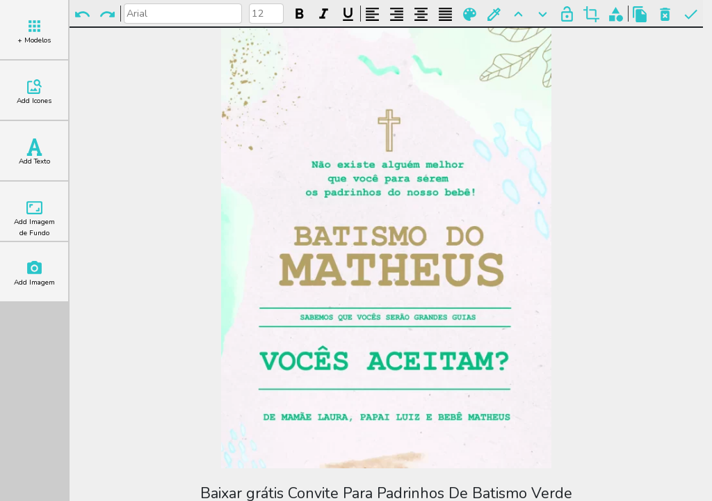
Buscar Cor (494, 14)
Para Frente (518, 14)
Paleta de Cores (470, 14)
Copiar (640, 14)
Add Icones (34, 92)
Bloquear (567, 14)
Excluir (665, 14)
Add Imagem (34, 273)
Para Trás (543, 14)
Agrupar (616, 14)
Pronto (691, 14)
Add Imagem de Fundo (34, 218)
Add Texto (34, 152)
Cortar (591, 14)
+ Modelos (34, 31)
